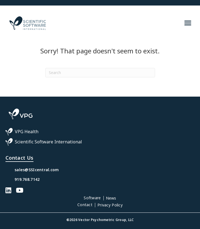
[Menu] (187, 23)
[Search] (100, 72)
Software (92, 197)
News (111, 198)
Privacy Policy (110, 205)
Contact (84, 204)
